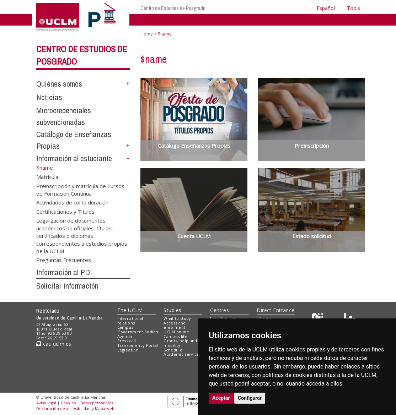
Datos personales (96, 402)
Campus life (175, 336)
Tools (353, 8)
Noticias (49, 97)
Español (326, 8)
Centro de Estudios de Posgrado (172, 8)
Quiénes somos (59, 83)
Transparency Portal (137, 345)
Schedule (173, 350)
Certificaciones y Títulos (65, 211)
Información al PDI (64, 272)
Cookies (68, 402)
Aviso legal (46, 402)
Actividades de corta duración (72, 202)
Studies (172, 310)
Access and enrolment (175, 325)
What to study (177, 318)
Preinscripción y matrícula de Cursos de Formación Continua (80, 189)
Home (146, 34)
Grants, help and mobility (180, 343)
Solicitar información (67, 285)
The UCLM (130, 310)
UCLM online (176, 331)
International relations (130, 321)
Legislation (128, 350)
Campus (125, 327)
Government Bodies (137, 331)
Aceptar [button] (221, 398)
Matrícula (47, 176)
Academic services (182, 354)
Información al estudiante (74, 158)
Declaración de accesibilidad (63, 408)
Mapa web (104, 408)
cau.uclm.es (53, 343)
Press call (126, 340)
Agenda (124, 336)
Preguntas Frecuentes (63, 259)
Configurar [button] (250, 398)
